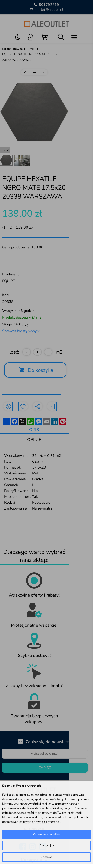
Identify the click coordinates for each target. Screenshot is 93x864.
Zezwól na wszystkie (46, 834)
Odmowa (46, 857)
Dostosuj (45, 845)
